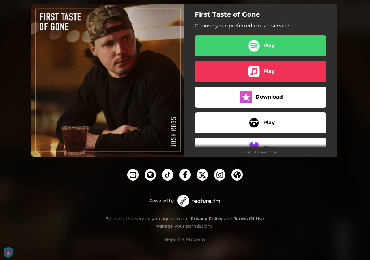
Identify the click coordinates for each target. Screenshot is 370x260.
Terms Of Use (249, 218)
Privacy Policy (206, 218)
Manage (164, 226)
